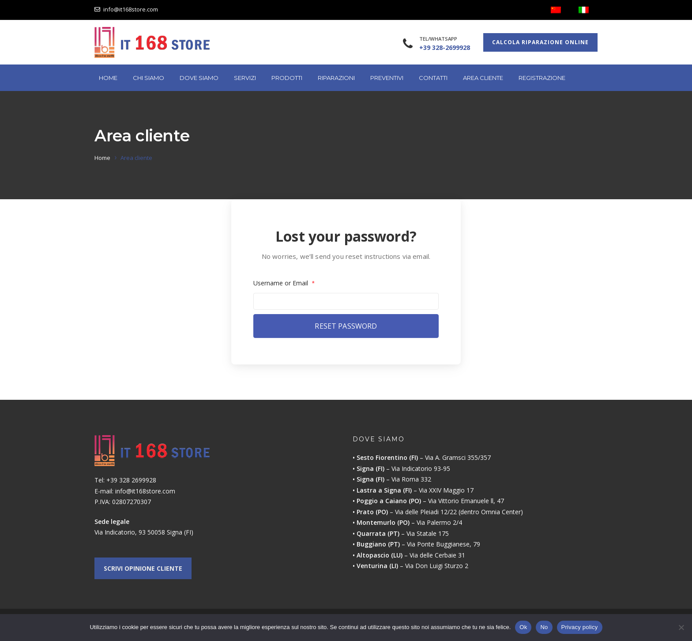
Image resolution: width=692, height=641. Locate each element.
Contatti (433, 77)
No (544, 627)
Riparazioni (336, 77)
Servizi (245, 77)
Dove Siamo (199, 77)
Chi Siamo (148, 77)
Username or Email (283, 283)
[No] (681, 627)
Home (108, 77)
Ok (523, 627)
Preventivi (386, 77)
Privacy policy (579, 627)
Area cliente (483, 77)
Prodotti (286, 77)
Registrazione (542, 77)
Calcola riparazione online (540, 42)
